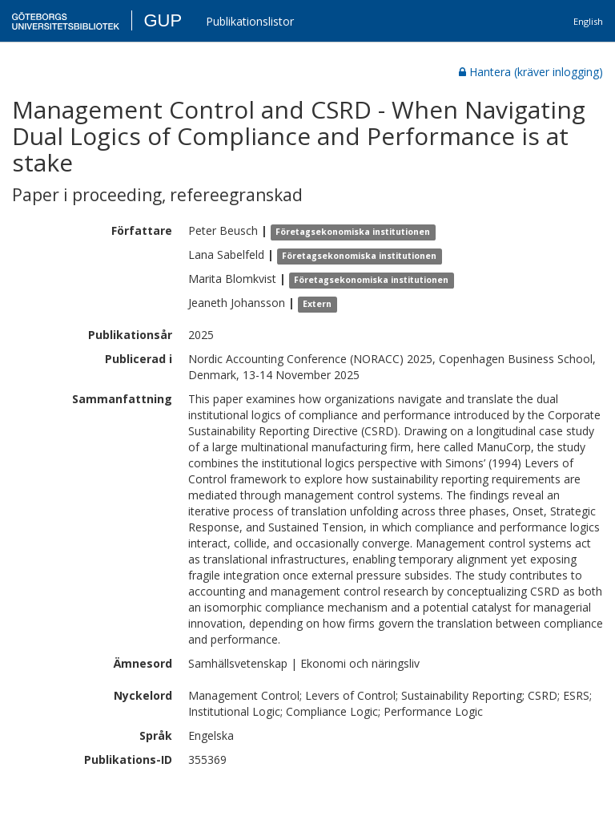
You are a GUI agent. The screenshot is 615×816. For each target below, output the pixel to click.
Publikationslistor (250, 21)
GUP (162, 20)
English (588, 21)
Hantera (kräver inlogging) (531, 71)
